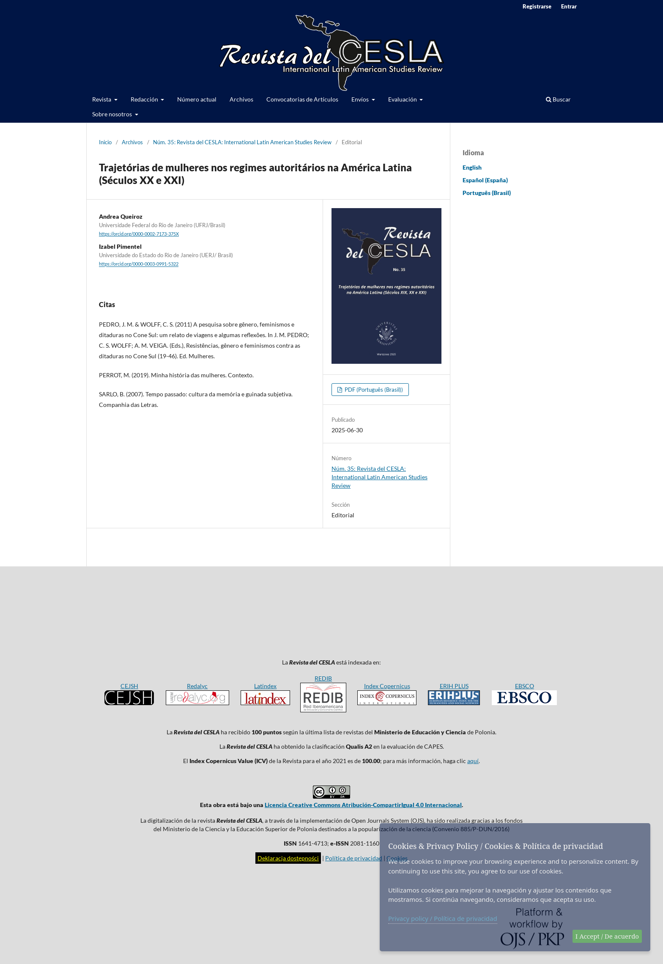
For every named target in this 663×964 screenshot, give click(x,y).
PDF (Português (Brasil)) (373, 389)
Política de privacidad (353, 858)
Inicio (105, 142)
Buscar (558, 99)
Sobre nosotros (112, 114)
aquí (473, 760)
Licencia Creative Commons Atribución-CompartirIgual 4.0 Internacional (363, 804)
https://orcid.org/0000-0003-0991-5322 (138, 264)
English (472, 167)
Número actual (196, 99)
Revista (102, 99)
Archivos (241, 99)
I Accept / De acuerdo (607, 936)
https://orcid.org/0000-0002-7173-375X (139, 233)
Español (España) (485, 180)
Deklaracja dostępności (288, 858)
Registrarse (537, 6)
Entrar (569, 6)
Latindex (265, 685)
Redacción (145, 99)
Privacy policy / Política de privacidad (442, 918)
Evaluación (403, 99)
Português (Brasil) (487, 192)
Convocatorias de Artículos (302, 99)
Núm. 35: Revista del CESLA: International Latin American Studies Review (242, 142)
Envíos (360, 99)
